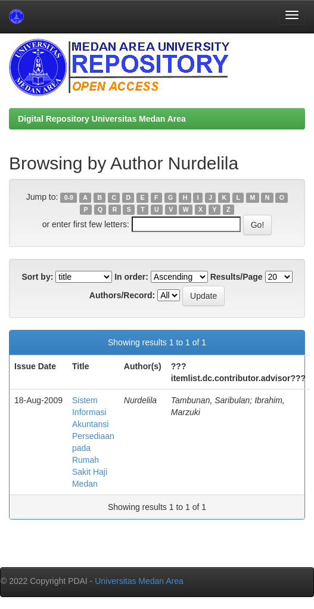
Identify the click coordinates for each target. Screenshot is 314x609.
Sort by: (37, 277)
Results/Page (236, 277)
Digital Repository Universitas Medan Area (102, 118)
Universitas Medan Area (139, 581)
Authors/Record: (122, 295)
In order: (131, 277)
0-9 (68, 197)
